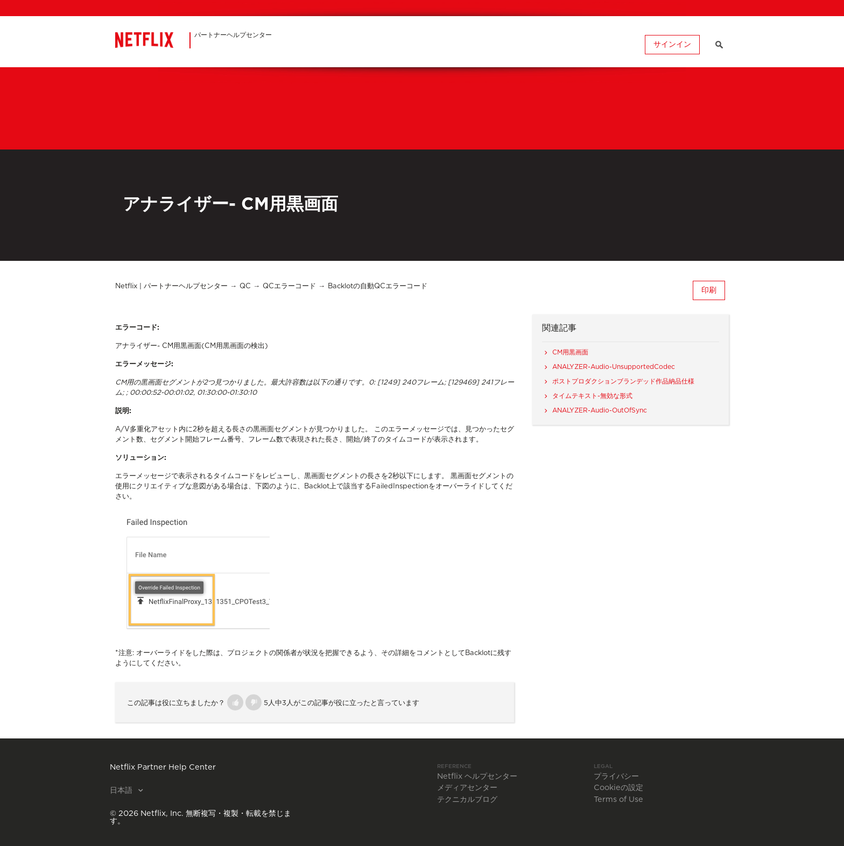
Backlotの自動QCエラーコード (377, 286)
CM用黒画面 (570, 352)
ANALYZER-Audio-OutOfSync (599, 410)
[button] (235, 702)
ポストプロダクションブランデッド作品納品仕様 (623, 381)
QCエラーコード (289, 286)
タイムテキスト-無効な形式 (592, 396)
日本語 (122, 790)
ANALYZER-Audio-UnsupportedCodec (613, 367)
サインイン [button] (672, 44)
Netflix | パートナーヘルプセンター (171, 286)
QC (245, 286)
